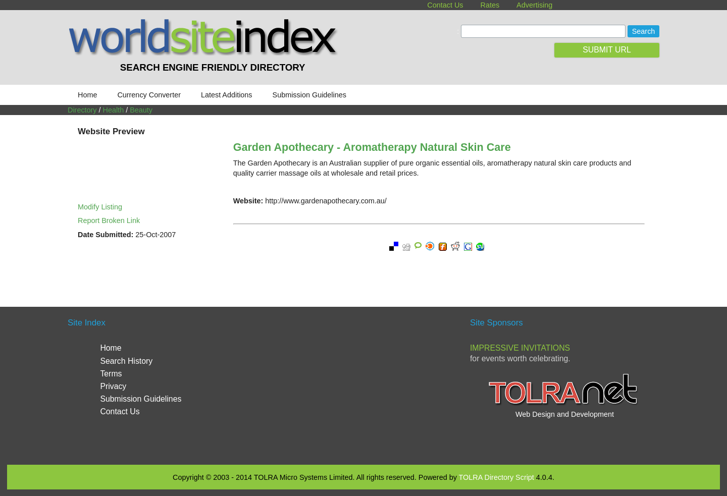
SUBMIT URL (607, 49)
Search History (126, 361)
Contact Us (445, 5)
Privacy (113, 386)
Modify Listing (100, 207)
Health (113, 110)
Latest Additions (226, 95)
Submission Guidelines (309, 95)
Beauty (141, 110)
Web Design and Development (564, 414)
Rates (490, 5)
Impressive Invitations (520, 348)
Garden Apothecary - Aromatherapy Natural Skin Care (372, 147)
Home (87, 95)
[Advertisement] (363, 384)
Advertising (534, 5)
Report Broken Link (109, 220)
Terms (111, 373)
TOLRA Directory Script (496, 477)
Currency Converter (149, 95)
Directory (82, 110)
